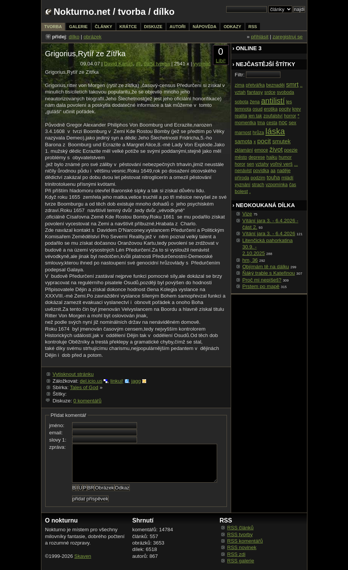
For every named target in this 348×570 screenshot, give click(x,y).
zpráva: (57, 447)
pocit (264, 141)
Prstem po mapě (261, 286)
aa (273, 170)
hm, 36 (250, 260)
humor (285, 157)
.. (301, 85)
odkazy (232, 26)
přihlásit (259, 37)
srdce (270, 92)
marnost (243, 132)
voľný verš (281, 164)
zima (239, 85)
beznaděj (275, 85)
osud (258, 109)
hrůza (258, 132)
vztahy (262, 164)
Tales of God (84, 387)
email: (56, 432)
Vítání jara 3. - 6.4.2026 (268, 233)
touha (273, 177)
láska (275, 131)
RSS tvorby (240, 534)
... (296, 164)
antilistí (273, 101)
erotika (270, 109)
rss (253, 26)
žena (255, 101)
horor (240, 164)
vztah (240, 92)
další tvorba (157, 63)
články (103, 26)
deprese (257, 157)
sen (250, 164)
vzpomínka (277, 184)
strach (258, 184)
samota (243, 141)
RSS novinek (242, 547)
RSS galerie (240, 561)
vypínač (202, 63)
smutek (281, 141)
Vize (247, 214)
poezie (291, 150)
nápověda (204, 26)
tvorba (132, 11)
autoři (178, 26)
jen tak (255, 116)
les (289, 101)
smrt (292, 84)
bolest (241, 191)
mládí (287, 177)
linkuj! (116, 381)
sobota (242, 101)
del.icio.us (91, 381)
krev (296, 109)
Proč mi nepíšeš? (262, 280)
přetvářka (255, 85)
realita (241, 116)
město (241, 157)
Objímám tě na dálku (265, 266)
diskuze (153, 26)
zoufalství (273, 116)
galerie (78, 26)
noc (283, 122)
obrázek (92, 37)
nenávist (243, 170)
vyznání (242, 184)
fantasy (255, 92)
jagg (136, 381)
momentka (245, 122)
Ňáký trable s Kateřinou (268, 273)
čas (292, 184)
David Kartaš (118, 63)
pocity (285, 109)
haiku (271, 157)
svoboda (285, 92)
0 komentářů (87, 401)
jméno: (57, 425)
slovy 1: (57, 440)
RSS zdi (236, 554)
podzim (257, 177)
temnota (243, 109)
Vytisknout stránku (73, 374)
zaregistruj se (287, 37)
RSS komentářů (245, 541)
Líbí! (221, 60)
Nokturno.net (82, 11)
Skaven (82, 556)
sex (292, 122)
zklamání (244, 150)
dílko (74, 37)
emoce (261, 150)
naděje (284, 170)
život (276, 149)
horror (290, 116)
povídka (261, 170)
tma (261, 122)
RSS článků (240, 527)
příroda (242, 177)
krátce (128, 26)
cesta (271, 122)
